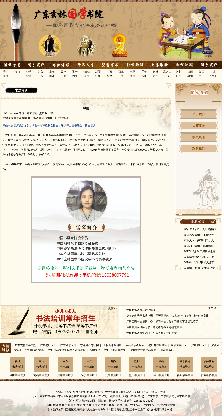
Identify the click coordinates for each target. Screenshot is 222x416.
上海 (52, 71)
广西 (109, 71)
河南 (63, 76)
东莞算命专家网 (89, 345)
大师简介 (198, 125)
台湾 (28, 71)
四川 (144, 76)
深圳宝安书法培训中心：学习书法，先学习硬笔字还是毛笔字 (162, 321)
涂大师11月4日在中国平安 (199, 268)
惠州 (190, 76)
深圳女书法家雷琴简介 (143, 350)
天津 (63, 71)
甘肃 (213, 71)
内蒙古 (86, 71)
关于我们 (198, 114)
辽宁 (144, 71)
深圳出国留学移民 (115, 350)
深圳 (213, 76)
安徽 (28, 76)
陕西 (201, 71)
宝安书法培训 (89, 364)
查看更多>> (167, 350)
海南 (132, 76)
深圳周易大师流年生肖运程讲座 (67, 350)
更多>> (112, 308)
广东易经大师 (48, 345)
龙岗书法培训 (113, 364)
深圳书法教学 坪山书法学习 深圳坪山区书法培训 (39, 118)
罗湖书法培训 (65, 364)
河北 (178, 71)
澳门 (17, 71)
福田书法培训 (17, 364)
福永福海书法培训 (185, 364)
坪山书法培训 (161, 364)
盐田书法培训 (137, 364)
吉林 (155, 71)
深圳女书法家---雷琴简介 (141, 310)
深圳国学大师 (179, 345)
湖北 (75, 76)
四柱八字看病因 (135, 345)
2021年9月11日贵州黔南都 (200, 229)
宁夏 (132, 71)
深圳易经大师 (199, 345)
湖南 (86, 76)
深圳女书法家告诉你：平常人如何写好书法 (151, 333)
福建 (109, 76)
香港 (5, 71)
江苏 (40, 76)
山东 (17, 76)
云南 (121, 76)
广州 (178, 76)
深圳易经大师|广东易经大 (199, 234)
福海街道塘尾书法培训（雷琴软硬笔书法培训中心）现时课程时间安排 (167, 315)
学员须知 (198, 137)
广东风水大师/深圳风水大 (199, 240)
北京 (40, 71)
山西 (190, 71)
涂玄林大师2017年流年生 (199, 257)
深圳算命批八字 (34, 350)
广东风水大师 (68, 345)
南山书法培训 (41, 364)
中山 (201, 76)
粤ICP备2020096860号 (89, 391)
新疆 (98, 71)
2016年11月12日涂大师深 (199, 262)
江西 (98, 76)
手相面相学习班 (112, 345)
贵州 (155, 76)
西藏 (121, 71)
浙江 (52, 76)
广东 (167, 76)
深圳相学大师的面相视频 (198, 245)
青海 (5, 76)
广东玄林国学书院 (25, 345)
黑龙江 (167, 71)
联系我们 (198, 148)
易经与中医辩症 (157, 345)
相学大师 (95, 350)
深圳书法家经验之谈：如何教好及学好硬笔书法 (154, 327)
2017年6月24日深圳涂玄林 (200, 251)
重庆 (75, 71)
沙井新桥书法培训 (209, 364)
